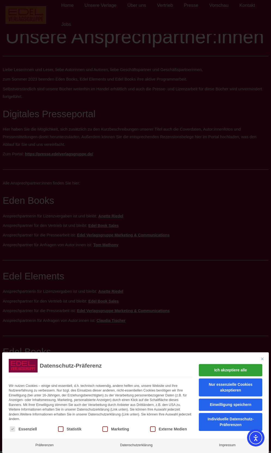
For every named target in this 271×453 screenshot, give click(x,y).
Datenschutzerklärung (136, 441)
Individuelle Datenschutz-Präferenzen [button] (231, 418)
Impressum (227, 441)
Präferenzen (44, 441)
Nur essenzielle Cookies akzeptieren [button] (230, 384)
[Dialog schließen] (262, 355)
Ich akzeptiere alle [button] (230, 366)
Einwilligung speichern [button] (230, 401)
